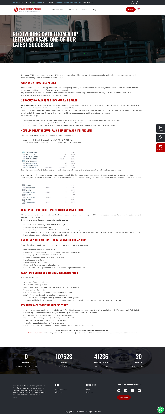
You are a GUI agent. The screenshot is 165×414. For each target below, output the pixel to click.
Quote (161, 130)
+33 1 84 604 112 (23, 2)
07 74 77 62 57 (47, 2)
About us (58, 392)
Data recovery (58, 10)
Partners (84, 10)
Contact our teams (36, 333)
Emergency (160, 149)
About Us (73, 10)
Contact (160, 140)
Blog (94, 10)
